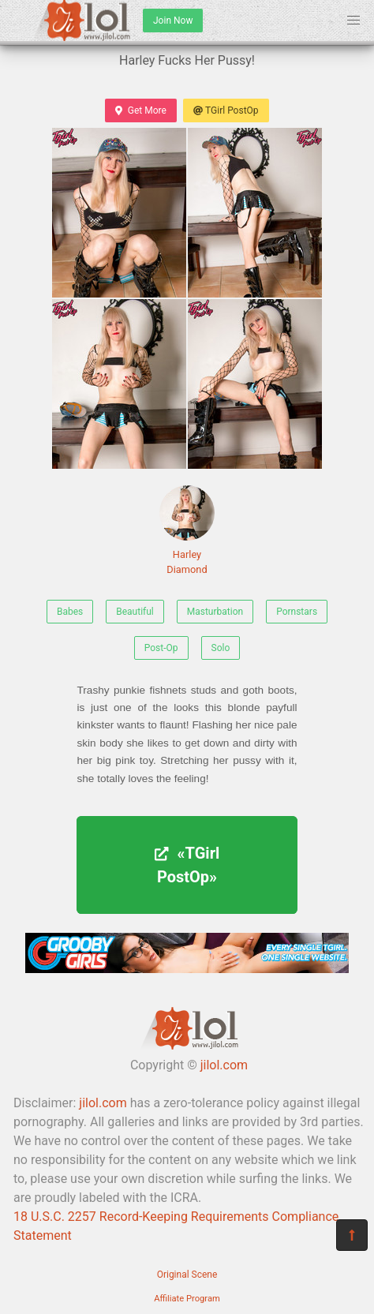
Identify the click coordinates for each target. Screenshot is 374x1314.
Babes (70, 611)
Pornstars (296, 611)
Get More (140, 110)
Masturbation (215, 611)
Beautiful (135, 611)
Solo (220, 647)
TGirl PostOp (226, 110)
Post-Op (161, 647)
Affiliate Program (187, 1298)
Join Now (173, 20)
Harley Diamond (187, 530)
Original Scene (187, 1274)
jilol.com (224, 1065)
